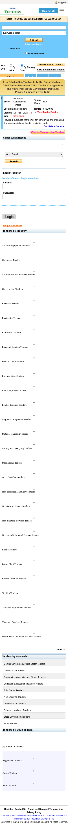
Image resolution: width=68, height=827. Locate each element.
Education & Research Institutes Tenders (23, 684)
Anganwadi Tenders (12, 760)
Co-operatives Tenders (15, 670)
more (59, 649)
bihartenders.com (36, 53)
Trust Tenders (10, 723)
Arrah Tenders (9, 785)
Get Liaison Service (54, 126)
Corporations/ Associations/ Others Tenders (25, 677)
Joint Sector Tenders (14, 690)
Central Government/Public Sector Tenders (24, 664)
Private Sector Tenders (15, 703)
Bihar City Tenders (14, 746)
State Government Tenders (17, 717)
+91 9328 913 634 (52, 19)
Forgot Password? (12, 225)
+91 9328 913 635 (23, 19)
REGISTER (48, 10)
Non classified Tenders (15, 697)
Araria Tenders (10, 773)
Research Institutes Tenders (17, 710)
